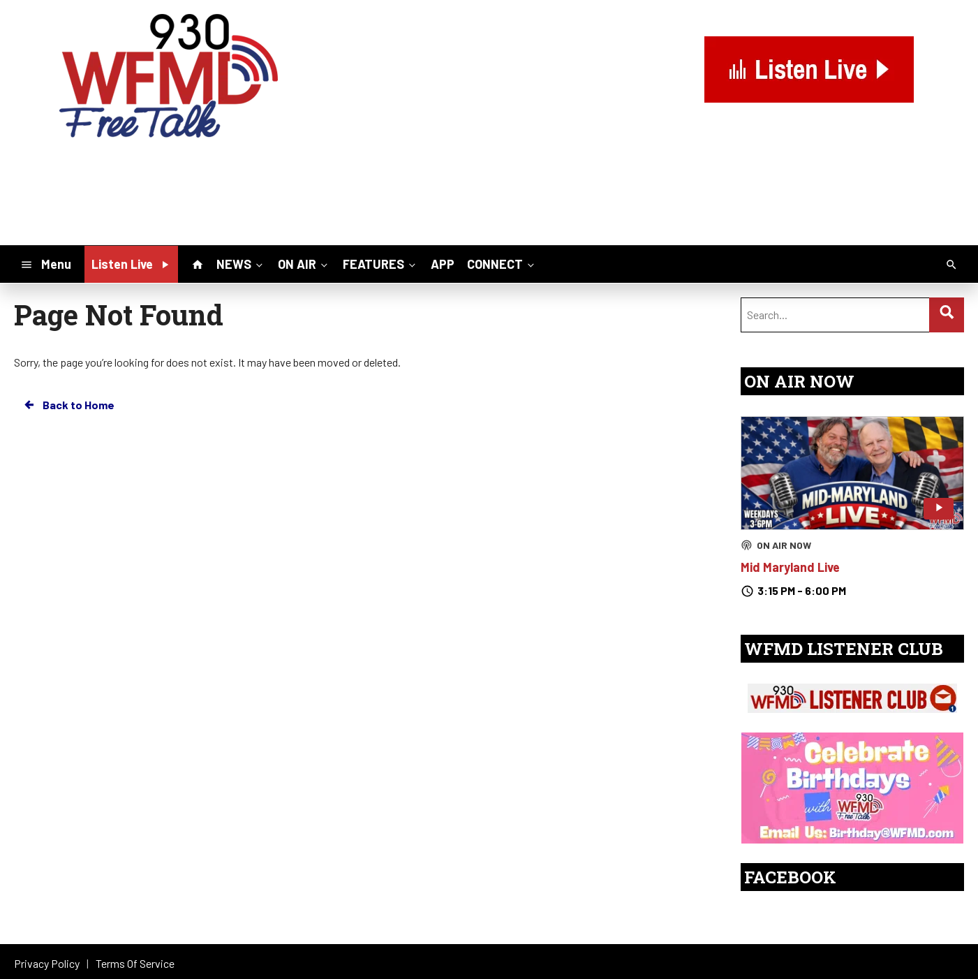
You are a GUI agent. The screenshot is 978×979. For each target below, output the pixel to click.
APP (442, 264)
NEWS (240, 263)
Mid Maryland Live (790, 567)
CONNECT (502, 263)
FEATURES (380, 263)
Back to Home (68, 405)
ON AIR (304, 263)
